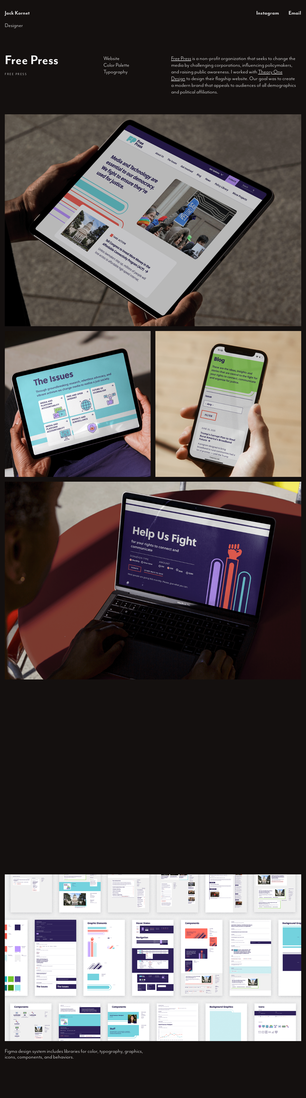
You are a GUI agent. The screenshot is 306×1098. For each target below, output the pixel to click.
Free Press (181, 58)
